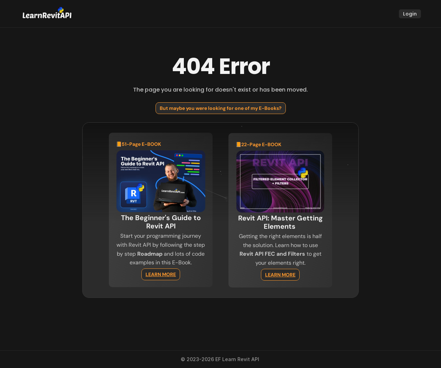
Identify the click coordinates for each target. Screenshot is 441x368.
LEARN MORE (161, 274)
